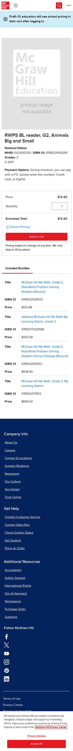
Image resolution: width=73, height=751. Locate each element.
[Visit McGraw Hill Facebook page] (6, 636)
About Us (11, 442)
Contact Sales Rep (17, 524)
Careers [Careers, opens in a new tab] (10, 450)
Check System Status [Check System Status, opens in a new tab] (19, 532)
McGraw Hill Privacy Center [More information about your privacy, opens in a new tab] (51, 728)
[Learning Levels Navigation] (15, 5)
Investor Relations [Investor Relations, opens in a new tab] (17, 465)
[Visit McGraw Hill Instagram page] (6, 661)
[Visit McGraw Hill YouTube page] (6, 653)
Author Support (15, 577)
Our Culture (13, 481)
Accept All (36, 744)
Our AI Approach (16, 593)
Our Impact (12, 489)
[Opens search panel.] (59, 5)
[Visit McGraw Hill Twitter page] (6, 644)
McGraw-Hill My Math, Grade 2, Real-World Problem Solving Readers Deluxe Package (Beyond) (44, 351)
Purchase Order (15, 609)
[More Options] (68, 5)
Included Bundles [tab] (17, 268)
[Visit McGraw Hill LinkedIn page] (6, 678)
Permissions (13, 601)
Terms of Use (12, 698)
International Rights (18, 585)
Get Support (13, 540)
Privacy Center (13, 705)
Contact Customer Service (22, 517)
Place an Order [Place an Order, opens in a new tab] (15, 548)
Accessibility (13, 570)
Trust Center (13, 497)
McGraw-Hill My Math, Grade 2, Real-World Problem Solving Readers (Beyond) (42, 287)
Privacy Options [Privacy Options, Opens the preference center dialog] (36, 736)
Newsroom (12, 473)
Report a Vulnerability (18, 711)
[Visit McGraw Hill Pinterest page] (6, 670)
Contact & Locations (18, 458)
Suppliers (11, 617)
